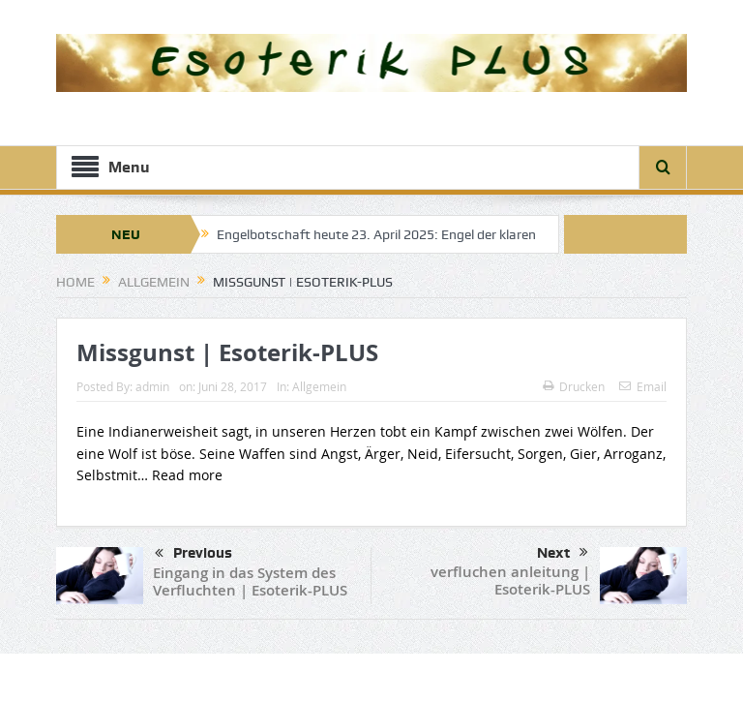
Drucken (574, 386)
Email (643, 386)
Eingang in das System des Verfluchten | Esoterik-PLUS (250, 581)
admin (152, 386)
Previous (193, 554)
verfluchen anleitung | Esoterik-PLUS (510, 580)
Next (562, 553)
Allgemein (319, 386)
